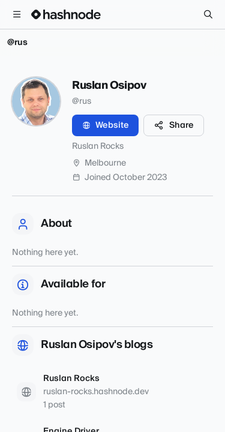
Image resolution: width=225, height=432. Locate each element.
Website (105, 125)
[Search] (208, 14)
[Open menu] (16, 14)
